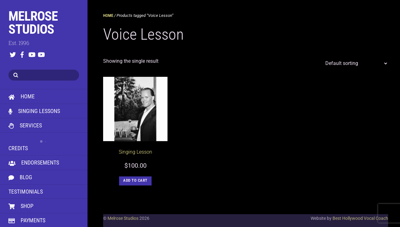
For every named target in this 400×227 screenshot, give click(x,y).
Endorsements (33, 162)
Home (108, 15)
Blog (20, 177)
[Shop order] (354, 63)
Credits (43, 143)
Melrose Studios (123, 218)
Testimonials (25, 191)
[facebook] (22, 53)
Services (25, 125)
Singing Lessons (34, 111)
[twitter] (12, 53)
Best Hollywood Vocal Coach (360, 218)
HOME (21, 96)
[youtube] (31, 53)
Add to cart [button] (135, 180)
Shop (20, 206)
